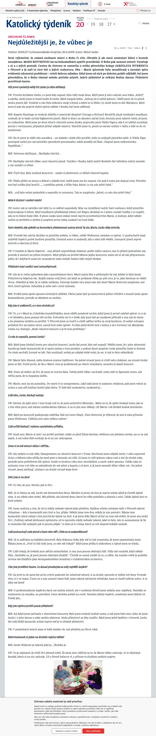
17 (109, 24)
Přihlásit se (143, 10)
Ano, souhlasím (93, 731)
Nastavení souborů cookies (67, 731)
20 (80, 24)
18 (101, 24)
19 (93, 24)
